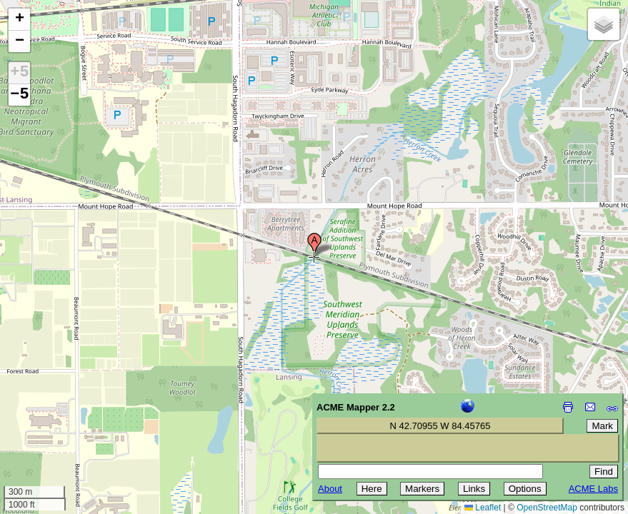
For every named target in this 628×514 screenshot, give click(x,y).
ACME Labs (593, 488)
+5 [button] (19, 73)
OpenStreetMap (547, 508)
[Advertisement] (75, 412)
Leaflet (482, 508)
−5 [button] (19, 95)
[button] (314, 245)
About (330, 488)
